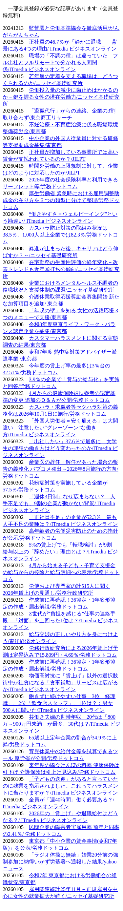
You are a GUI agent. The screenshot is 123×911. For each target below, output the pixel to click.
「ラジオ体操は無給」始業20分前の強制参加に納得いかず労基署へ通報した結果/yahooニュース (60, 861)
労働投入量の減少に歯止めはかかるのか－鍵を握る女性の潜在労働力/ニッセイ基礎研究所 (61, 97)
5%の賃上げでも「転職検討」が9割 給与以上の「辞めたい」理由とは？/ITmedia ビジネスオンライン (60, 551)
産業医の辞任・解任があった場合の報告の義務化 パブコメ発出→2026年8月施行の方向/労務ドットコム (60, 469)
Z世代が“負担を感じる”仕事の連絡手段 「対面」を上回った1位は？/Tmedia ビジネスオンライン (60, 620)
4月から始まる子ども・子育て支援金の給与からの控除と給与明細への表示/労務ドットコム (61, 572)
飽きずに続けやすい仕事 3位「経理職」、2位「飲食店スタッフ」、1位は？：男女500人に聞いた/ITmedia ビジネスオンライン (59, 703)
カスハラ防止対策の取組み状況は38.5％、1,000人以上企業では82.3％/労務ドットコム (60, 234)
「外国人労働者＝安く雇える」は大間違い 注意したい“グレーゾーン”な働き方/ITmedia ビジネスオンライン (60, 427)
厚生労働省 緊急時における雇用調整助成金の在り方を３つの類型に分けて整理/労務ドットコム (61, 200)
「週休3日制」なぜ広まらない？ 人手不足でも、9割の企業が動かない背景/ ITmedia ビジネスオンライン (59, 503)
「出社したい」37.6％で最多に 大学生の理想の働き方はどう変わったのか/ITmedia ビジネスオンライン (60, 448)
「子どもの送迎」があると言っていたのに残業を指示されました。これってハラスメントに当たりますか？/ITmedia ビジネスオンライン (60, 786)
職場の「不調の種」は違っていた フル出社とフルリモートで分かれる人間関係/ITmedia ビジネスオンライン (60, 62)
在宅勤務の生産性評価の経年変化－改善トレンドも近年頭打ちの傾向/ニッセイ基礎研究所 (61, 269)
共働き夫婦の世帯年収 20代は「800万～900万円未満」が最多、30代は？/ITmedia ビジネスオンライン (61, 724)
